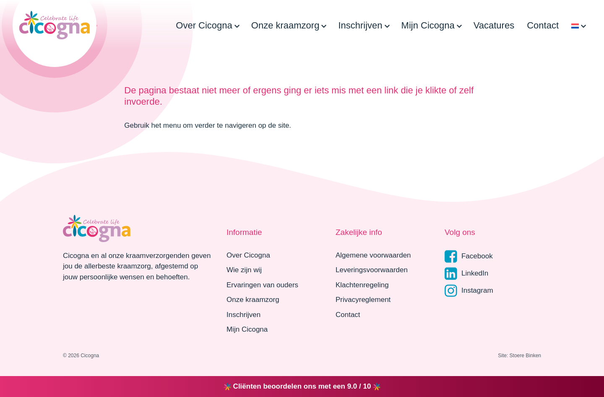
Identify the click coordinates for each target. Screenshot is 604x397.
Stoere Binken (525, 355)
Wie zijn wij (244, 270)
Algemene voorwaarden (373, 255)
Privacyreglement (363, 300)
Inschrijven (360, 25)
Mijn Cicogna (428, 25)
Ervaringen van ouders (262, 285)
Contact (543, 25)
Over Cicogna (204, 25)
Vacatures (494, 25)
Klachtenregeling (362, 285)
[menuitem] (575, 25)
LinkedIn (466, 273)
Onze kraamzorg (285, 25)
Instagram (469, 290)
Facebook (469, 256)
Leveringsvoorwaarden (372, 270)
